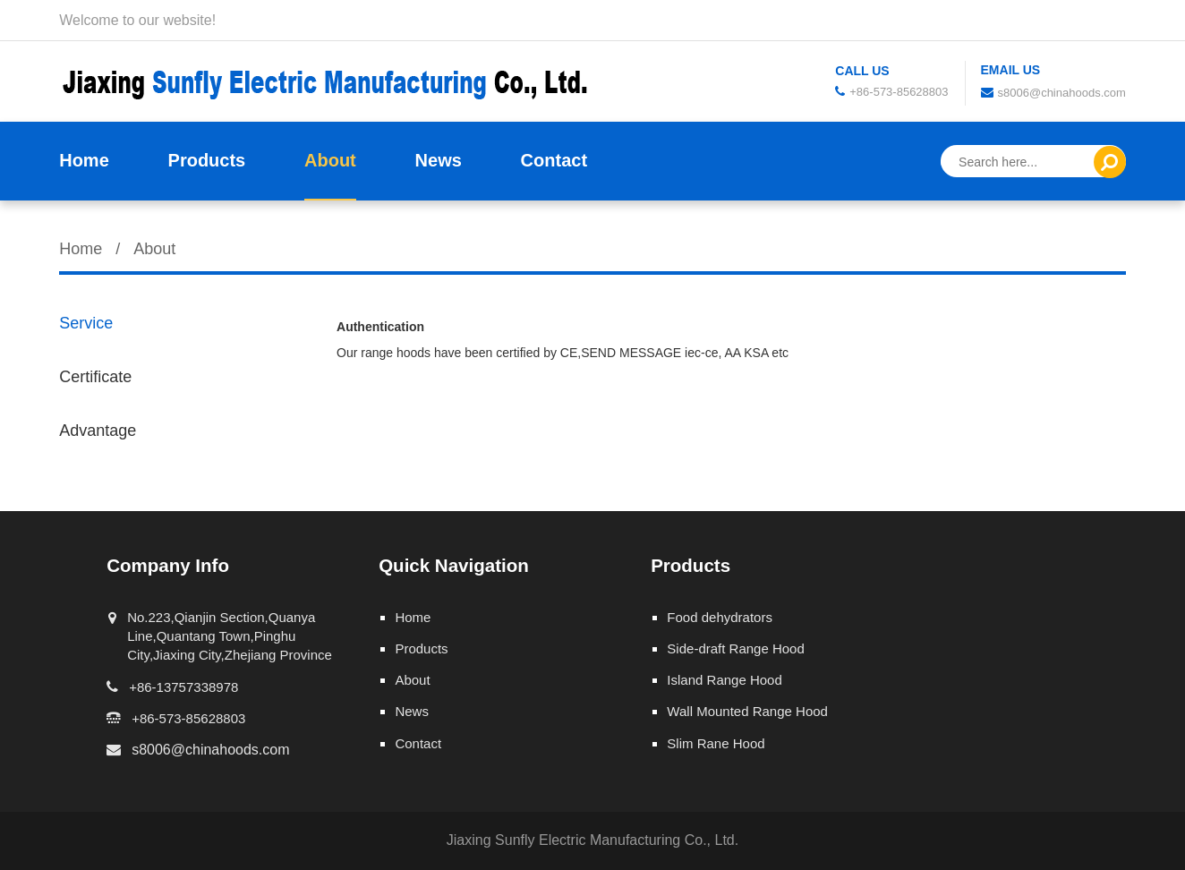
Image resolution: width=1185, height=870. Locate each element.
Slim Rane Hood (715, 743)
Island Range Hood (724, 679)
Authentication (380, 327)
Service (86, 323)
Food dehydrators (719, 617)
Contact (554, 160)
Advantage (97, 430)
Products (207, 160)
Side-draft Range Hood (735, 648)
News (438, 160)
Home (84, 160)
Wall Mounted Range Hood (747, 711)
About (330, 160)
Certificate (95, 377)
